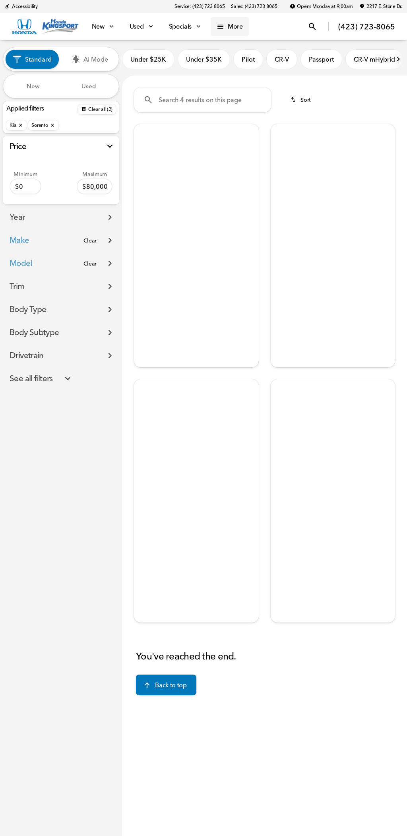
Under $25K (148, 59)
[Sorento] (43, 125)
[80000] (94, 186)
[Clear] (90, 240)
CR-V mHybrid (374, 59)
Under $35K (204, 59)
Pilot (248, 59)
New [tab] (33, 86)
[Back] (97, 109)
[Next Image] (398, 59)
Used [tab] (88, 86)
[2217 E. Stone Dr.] (381, 6)
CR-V (282, 59)
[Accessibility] (21, 6)
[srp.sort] (301, 99)
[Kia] (16, 125)
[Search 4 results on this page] (202, 99)
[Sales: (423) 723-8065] (254, 6)
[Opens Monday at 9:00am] (321, 6)
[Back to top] (166, 685)
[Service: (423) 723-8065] (199, 6)
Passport (321, 59)
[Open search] (312, 26)
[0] (25, 186)
